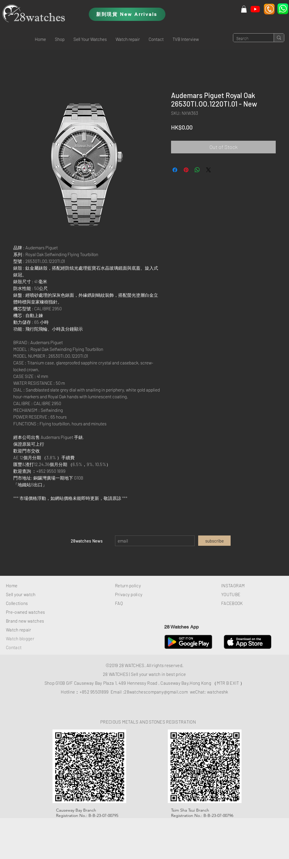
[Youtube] (255, 9)
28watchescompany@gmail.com (156, 691)
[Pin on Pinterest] (186, 169)
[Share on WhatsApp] (197, 169)
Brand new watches (25, 620)
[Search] (248, 39)
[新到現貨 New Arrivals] (127, 14)
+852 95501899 (94, 691)
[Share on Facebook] (174, 169)
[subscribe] (214, 540)
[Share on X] (208, 169)
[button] (59, 39)
